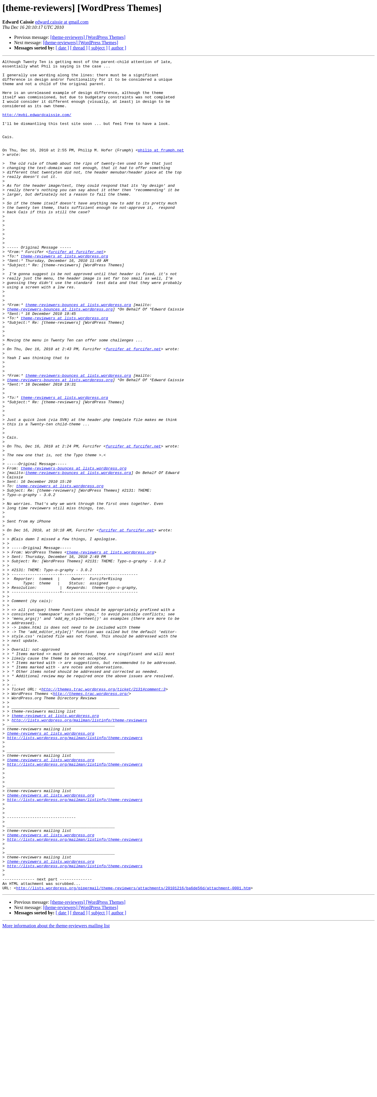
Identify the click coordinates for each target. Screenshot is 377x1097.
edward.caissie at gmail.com (61, 21)
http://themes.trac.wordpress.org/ (91, 820)
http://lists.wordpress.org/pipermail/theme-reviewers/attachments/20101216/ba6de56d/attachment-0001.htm (133, 1054)
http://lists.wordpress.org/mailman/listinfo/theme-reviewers (79, 852)
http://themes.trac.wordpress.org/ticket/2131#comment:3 (104, 815)
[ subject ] (98, 47)
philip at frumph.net (161, 168)
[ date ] (62, 47)
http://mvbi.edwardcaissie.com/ (36, 126)
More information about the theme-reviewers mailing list (56, 1091)
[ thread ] (78, 47)
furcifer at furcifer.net (75, 290)
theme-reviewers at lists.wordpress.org (64, 295)
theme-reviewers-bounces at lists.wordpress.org (78, 354)
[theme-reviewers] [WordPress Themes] (87, 37)
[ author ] (117, 47)
